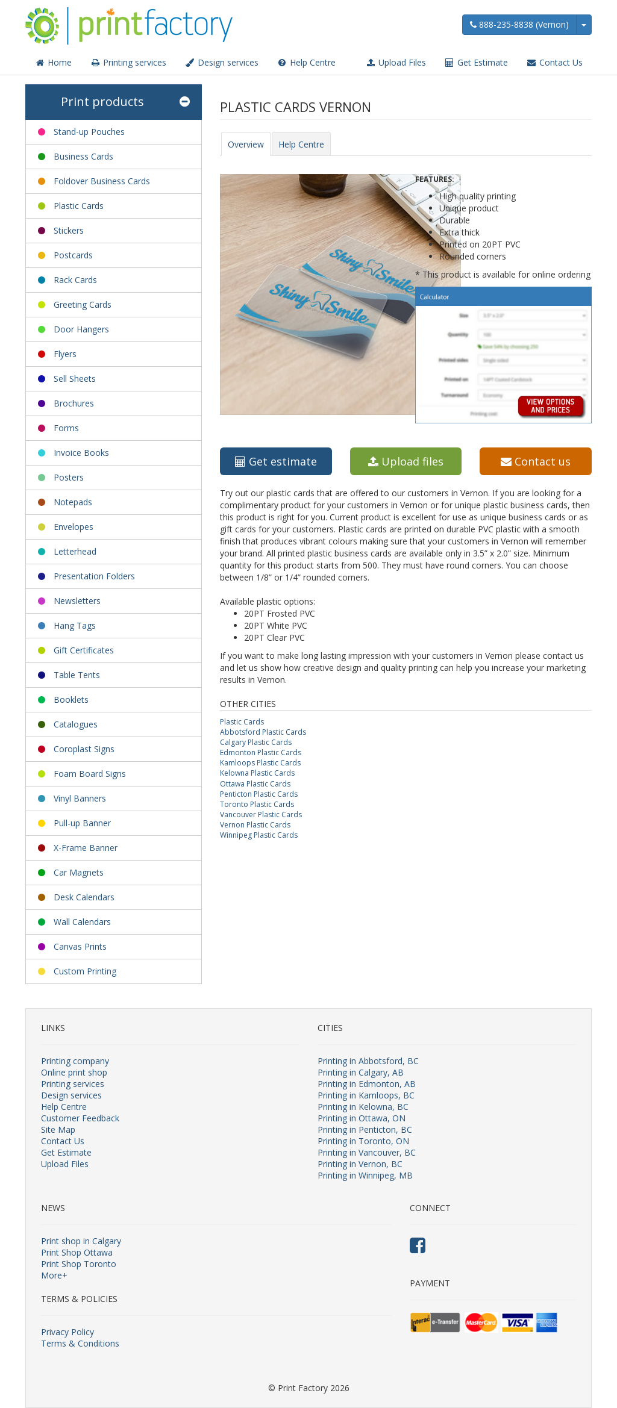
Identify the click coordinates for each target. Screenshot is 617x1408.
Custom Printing (85, 971)
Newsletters (77, 600)
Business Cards (83, 156)
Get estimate (276, 461)
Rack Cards (75, 279)
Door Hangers (81, 329)
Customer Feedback (80, 1118)
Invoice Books (81, 452)
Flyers (65, 354)
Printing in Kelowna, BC (363, 1106)
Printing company (75, 1061)
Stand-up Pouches (89, 131)
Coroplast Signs (84, 749)
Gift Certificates (84, 650)
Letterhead (75, 551)
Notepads (73, 502)
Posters (69, 477)
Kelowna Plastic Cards (257, 773)
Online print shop (74, 1072)
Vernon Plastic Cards (255, 825)
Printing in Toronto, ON (363, 1141)
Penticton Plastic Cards (259, 794)
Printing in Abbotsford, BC (368, 1061)
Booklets (71, 699)
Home (53, 62)
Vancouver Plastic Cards (261, 814)
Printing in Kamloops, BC (366, 1095)
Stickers (69, 230)
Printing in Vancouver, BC (367, 1152)
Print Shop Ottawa (77, 1252)
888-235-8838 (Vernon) (519, 24)
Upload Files (395, 62)
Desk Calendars (84, 897)
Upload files (405, 461)
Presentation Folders (94, 576)
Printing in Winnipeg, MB (365, 1175)
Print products (125, 102)
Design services (221, 62)
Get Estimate (476, 62)
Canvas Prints (80, 946)
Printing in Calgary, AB (361, 1072)
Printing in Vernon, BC (360, 1164)
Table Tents (77, 675)
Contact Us (554, 62)
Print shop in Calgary (81, 1241)
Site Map (58, 1129)
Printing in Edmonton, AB (367, 1083)
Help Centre (306, 62)
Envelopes (73, 526)
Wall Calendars (82, 921)
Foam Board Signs (90, 773)
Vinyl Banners (80, 798)
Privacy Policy (67, 1332)
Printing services (128, 62)
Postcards (73, 255)
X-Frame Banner (85, 847)
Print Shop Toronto (78, 1263)
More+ (54, 1275)
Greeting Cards (82, 304)
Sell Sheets (75, 378)
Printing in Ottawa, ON (362, 1118)
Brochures (74, 403)
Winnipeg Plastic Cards (259, 835)
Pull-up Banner (82, 823)
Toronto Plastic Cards (257, 804)
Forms (66, 428)
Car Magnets (79, 872)
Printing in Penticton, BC (365, 1129)
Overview (246, 144)
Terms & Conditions (80, 1343)
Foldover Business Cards (102, 181)
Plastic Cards (79, 205)
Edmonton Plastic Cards (260, 752)
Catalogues (76, 724)
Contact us (536, 461)
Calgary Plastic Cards (256, 742)
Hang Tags (75, 625)
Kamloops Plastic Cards (260, 763)
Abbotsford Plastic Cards (263, 732)
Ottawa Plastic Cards (255, 784)
